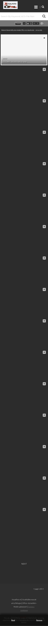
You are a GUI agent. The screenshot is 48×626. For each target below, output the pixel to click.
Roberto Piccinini (15, 5)
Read (13, 620)
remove (39, 620)
